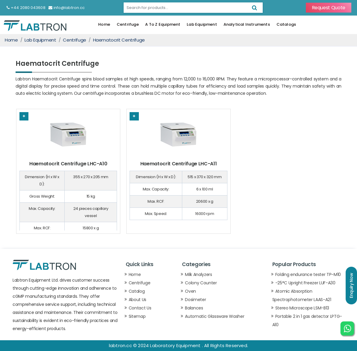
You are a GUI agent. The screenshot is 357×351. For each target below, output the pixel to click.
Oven (190, 291)
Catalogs (286, 24)
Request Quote (328, 7)
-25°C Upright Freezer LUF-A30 (305, 283)
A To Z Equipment (162, 24)
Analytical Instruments (247, 24)
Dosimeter (195, 300)
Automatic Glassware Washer (214, 316)
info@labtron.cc (66, 7)
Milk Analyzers (198, 274)
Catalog (137, 291)
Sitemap (137, 316)
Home (104, 24)
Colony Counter (201, 283)
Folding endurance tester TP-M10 (308, 274)
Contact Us (140, 308)
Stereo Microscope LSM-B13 (302, 308)
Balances (194, 308)
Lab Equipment (202, 24)
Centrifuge (128, 24)
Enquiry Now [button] (351, 285)
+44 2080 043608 (26, 7)
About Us (137, 300)
